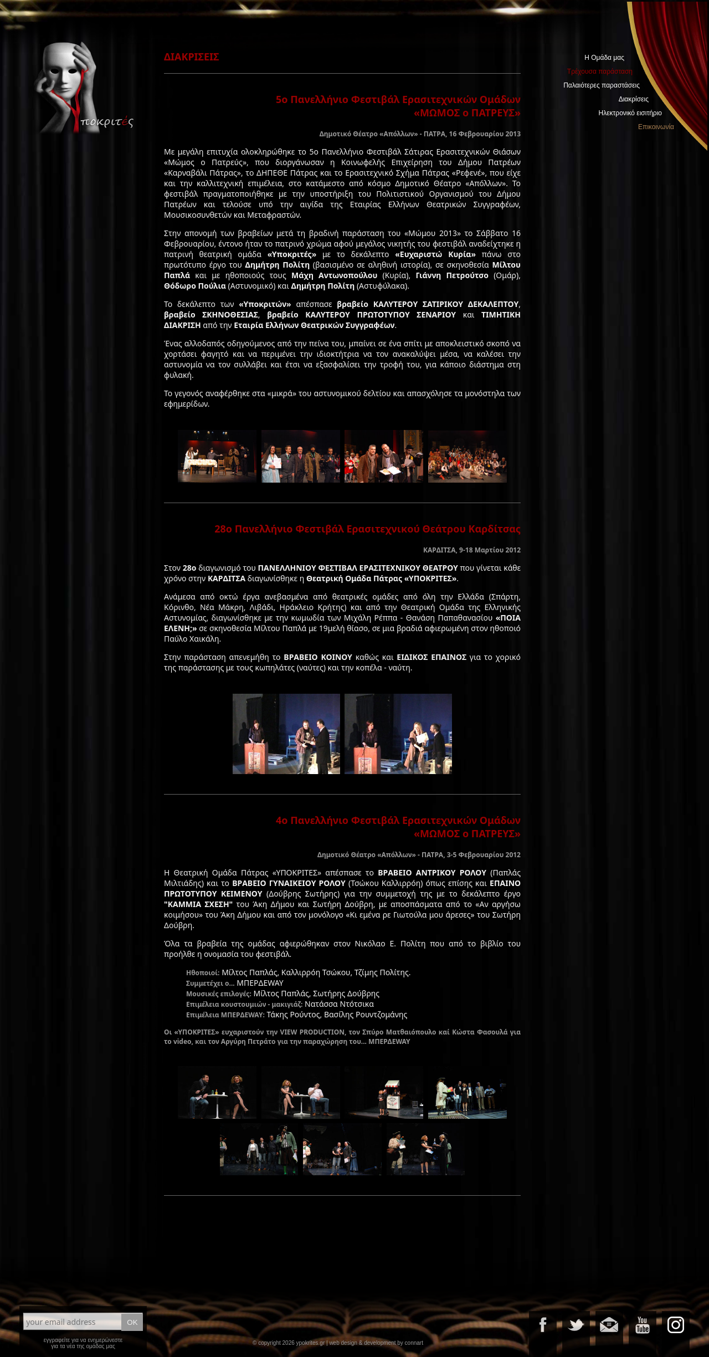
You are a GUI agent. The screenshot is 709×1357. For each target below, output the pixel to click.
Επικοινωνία (656, 127)
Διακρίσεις (634, 99)
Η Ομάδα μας (604, 58)
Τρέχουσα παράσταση (600, 71)
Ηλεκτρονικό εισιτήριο (630, 113)
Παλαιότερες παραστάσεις (601, 85)
